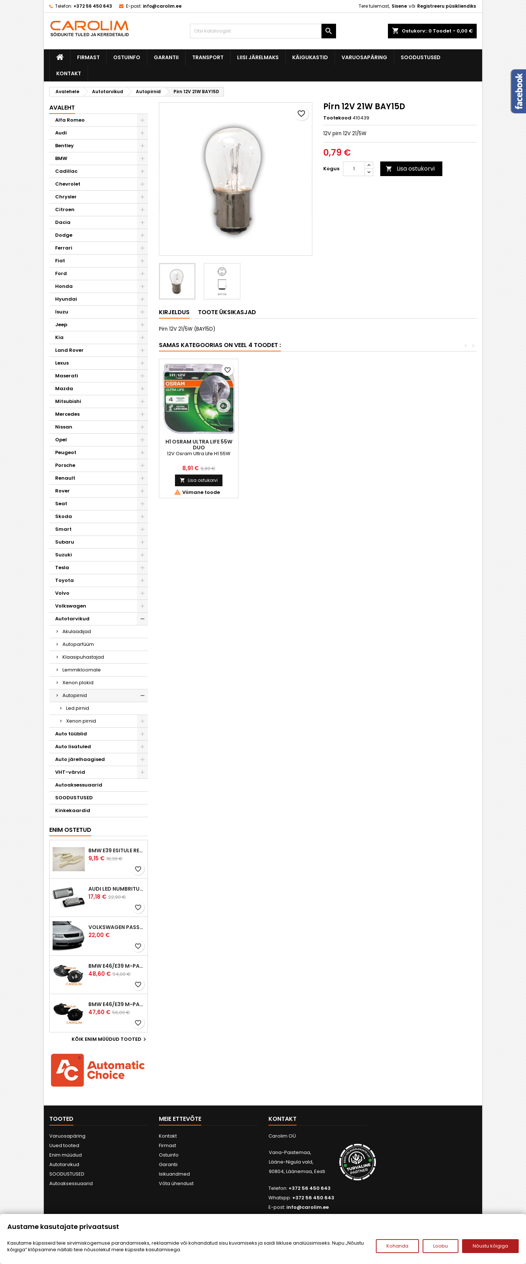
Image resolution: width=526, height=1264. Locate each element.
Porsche (65, 465)
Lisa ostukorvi (410, 168)
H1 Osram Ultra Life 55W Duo (436, 444)
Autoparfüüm (78, 644)
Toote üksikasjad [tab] (227, 312)
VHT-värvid (70, 772)
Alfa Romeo (70, 120)
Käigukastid (310, 57)
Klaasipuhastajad (83, 657)
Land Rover (69, 350)
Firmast (88, 57)
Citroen (65, 209)
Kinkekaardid (72, 810)
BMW (61, 158)
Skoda (63, 516)
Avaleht (62, 107)
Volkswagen (70, 605)
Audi (61, 132)
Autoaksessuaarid (78, 784)
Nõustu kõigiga (490, 1245)
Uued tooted (64, 1145)
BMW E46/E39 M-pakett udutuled (116, 966)
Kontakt (68, 73)
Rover (62, 490)
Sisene (399, 6)
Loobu (440, 1245)
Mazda (64, 388)
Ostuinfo (126, 57)
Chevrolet (67, 183)
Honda (64, 286)
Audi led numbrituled (116, 889)
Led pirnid (77, 708)
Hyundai (66, 299)
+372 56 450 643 (92, 6)
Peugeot (65, 452)
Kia (59, 337)
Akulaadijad (76, 631)
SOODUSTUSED (421, 57)
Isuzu (61, 311)
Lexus (62, 362)
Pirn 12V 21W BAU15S (357, 441)
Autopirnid (74, 695)
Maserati (66, 375)
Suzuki (63, 554)
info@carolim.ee (162, 6)
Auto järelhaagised (80, 759)
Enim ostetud (70, 830)
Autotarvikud (72, 618)
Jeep (61, 324)
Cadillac (66, 171)
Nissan (63, 426)
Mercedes (67, 414)
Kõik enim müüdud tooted (110, 1039)
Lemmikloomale (81, 669)
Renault (65, 478)
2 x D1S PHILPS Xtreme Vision (278, 444)
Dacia (62, 222)
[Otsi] (263, 31)
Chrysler (66, 196)
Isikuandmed (174, 1173)
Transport (208, 57)
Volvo (62, 593)
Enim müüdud (65, 1154)
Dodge (63, 235)
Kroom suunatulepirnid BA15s (199, 444)
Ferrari (63, 247)
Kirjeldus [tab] (174, 312)
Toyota (64, 580)
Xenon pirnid (81, 720)
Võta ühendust (176, 1183)
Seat (61, 503)
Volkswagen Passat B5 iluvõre (116, 927)
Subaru (64, 541)
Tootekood (337, 118)
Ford (61, 273)
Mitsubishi (68, 401)
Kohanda (397, 1245)
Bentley (64, 145)
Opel (61, 439)
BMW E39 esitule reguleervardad (116, 850)
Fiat (60, 260)
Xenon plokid (78, 682)
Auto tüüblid (71, 733)
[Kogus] (354, 168)
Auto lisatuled (73, 746)
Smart (63, 529)
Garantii (166, 57)
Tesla (62, 567)
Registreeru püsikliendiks (446, 6)
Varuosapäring (364, 57)
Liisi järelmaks (258, 57)
